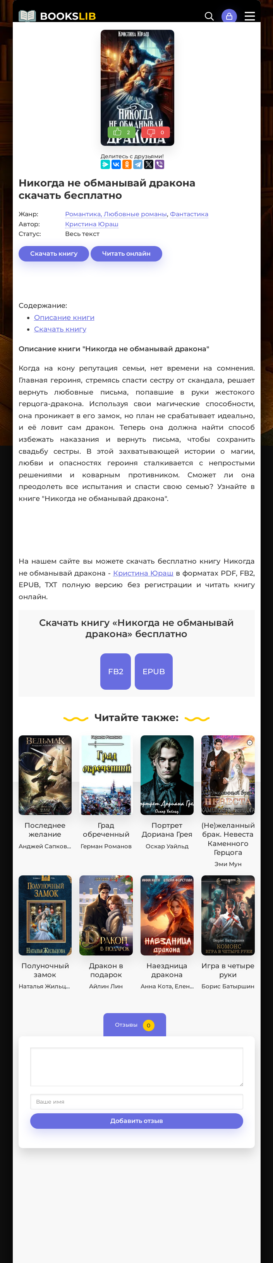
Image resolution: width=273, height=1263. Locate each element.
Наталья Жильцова (48, 986)
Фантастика (189, 214)
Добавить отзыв (136, 1121)
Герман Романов (106, 846)
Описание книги (64, 317)
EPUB (154, 671)
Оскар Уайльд (167, 846)
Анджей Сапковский (50, 846)
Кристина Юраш (91, 224)
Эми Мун (228, 864)
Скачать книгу (53, 253)
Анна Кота (156, 986)
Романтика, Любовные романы (116, 214)
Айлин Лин (106, 986)
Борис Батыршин (227, 986)
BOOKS (68, 16)
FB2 (115, 671)
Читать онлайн (126, 253)
